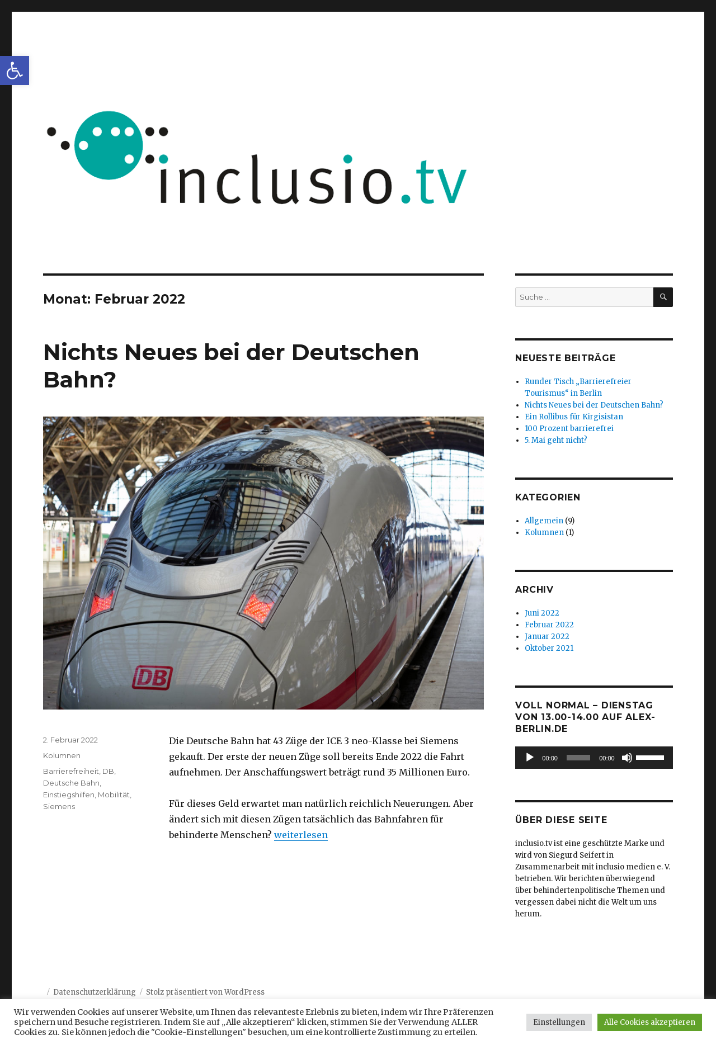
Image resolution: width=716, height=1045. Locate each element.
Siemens (59, 806)
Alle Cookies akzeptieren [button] (649, 1022)
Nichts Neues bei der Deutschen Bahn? (594, 405)
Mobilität (114, 794)
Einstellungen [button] (559, 1022)
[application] (593, 757)
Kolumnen (62, 755)
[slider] (578, 757)
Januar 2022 (547, 636)
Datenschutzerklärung (94, 992)
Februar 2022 (549, 625)
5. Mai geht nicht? (556, 440)
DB (108, 771)
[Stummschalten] (627, 757)
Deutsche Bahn (71, 782)
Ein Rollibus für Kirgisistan (574, 417)
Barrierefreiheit (71, 771)
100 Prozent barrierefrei (569, 428)
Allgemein (544, 521)
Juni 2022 (542, 613)
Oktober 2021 (549, 648)
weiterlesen (301, 834)
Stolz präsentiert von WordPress (205, 992)
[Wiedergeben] (529, 757)
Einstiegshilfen (69, 794)
